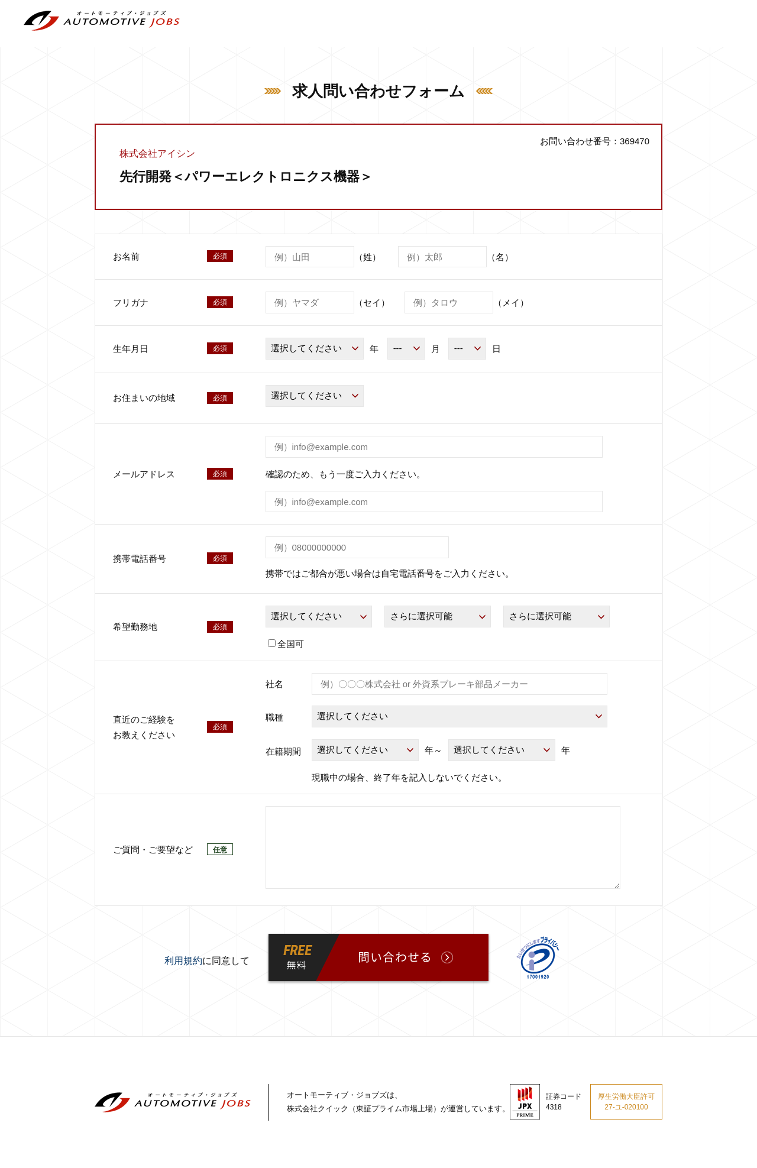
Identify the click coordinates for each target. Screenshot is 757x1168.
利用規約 (183, 961)
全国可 (286, 644)
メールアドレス (144, 474)
